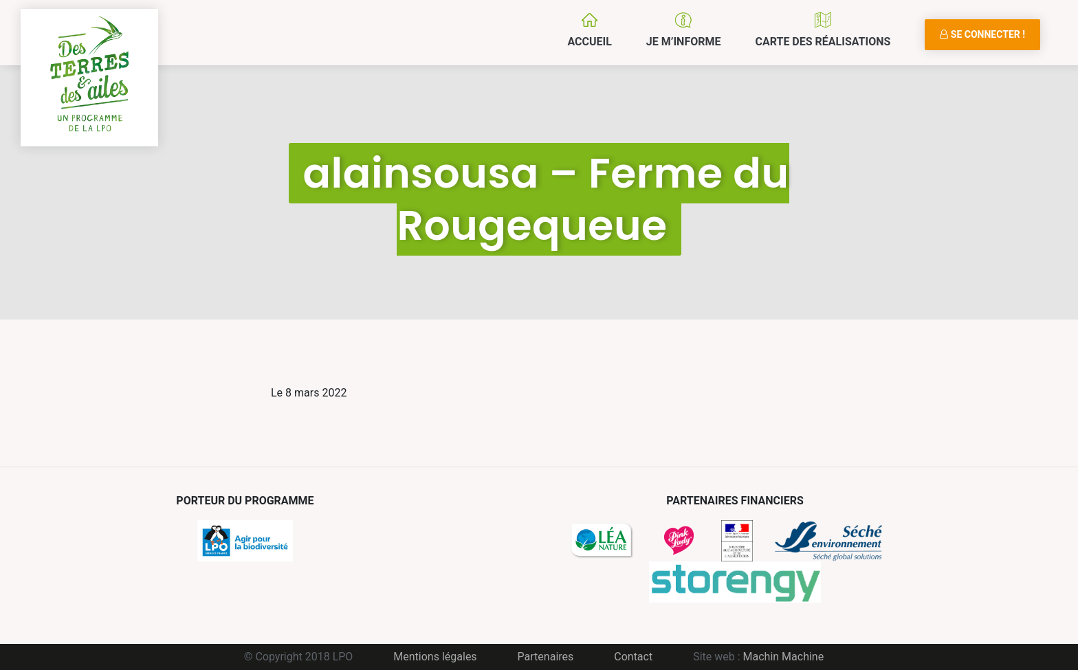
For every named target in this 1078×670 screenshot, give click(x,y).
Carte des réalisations (822, 41)
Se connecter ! (982, 34)
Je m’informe (683, 41)
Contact (633, 656)
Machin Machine (783, 656)
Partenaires (546, 656)
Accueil (589, 41)
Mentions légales (434, 656)
